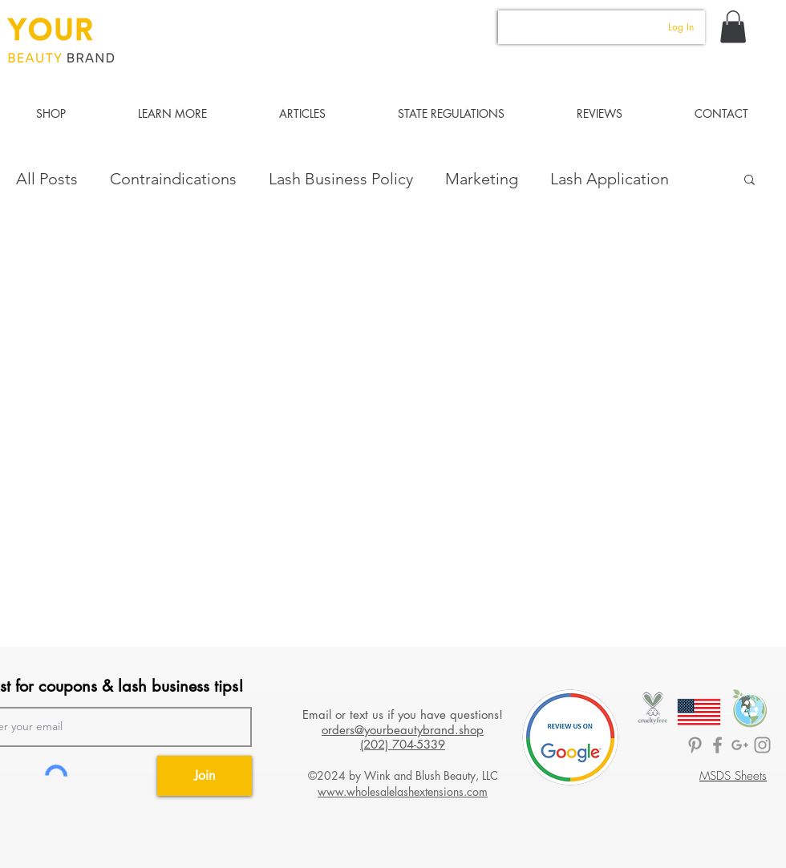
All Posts (47, 178)
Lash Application (609, 178)
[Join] (204, 776)
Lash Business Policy (341, 178)
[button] (733, 26)
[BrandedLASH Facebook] (717, 745)
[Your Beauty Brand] (762, 745)
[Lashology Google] (740, 745)
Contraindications (173, 178)
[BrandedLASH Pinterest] (695, 745)
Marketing (481, 178)
